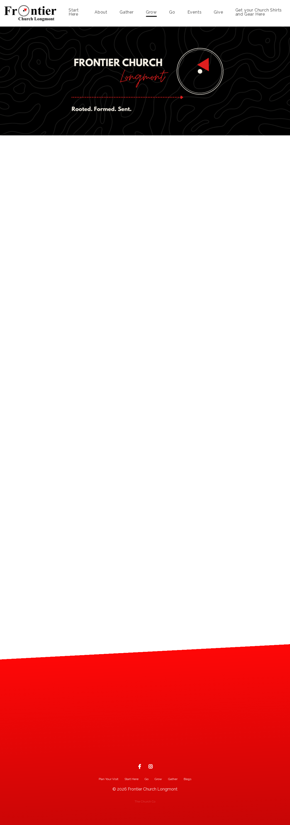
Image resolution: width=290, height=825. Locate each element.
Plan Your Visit (108, 779)
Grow (151, 12)
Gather (127, 12)
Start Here (74, 12)
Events (194, 12)
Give (218, 12)
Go (172, 12)
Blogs (187, 779)
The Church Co (145, 801)
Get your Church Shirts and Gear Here (258, 12)
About (101, 12)
